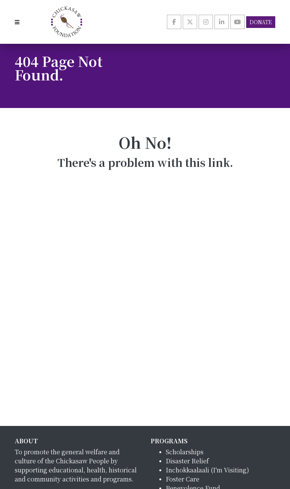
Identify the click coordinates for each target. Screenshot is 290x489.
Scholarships (185, 451)
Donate (261, 22)
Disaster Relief (187, 461)
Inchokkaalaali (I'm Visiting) (207, 470)
